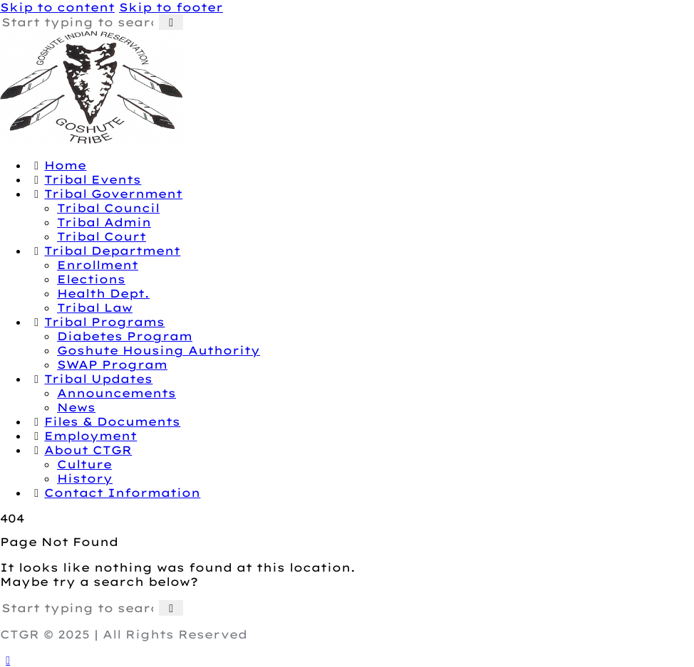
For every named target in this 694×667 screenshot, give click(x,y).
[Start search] (171, 22)
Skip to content (57, 7)
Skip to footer (171, 7)
